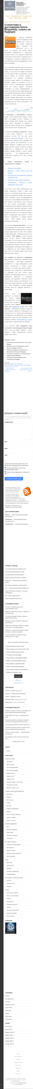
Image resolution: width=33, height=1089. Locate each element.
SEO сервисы (10, 847)
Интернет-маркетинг (12, 829)
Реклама (25, 16)
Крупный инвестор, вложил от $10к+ (15, 646)
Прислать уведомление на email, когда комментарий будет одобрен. (14, 468)
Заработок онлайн (10, 758)
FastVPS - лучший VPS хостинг (13, 690)
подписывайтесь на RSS (24, 319)
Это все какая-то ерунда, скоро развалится (17, 669)
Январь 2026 (8, 1035)
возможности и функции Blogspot (22, 365)
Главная (6, 22)
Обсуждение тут (18, 683)
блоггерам (10, 365)
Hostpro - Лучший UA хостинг (13, 696)
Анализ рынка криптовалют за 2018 (14, 571)
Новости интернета (12, 913)
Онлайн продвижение (11, 823)
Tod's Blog (9, 5)
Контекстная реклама (12, 767)
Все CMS (9, 805)
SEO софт (9, 862)
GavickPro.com (19, 1084)
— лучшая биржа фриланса (16, 524)
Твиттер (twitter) (11, 856)
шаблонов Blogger (17, 138)
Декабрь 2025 (9, 1038)
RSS (12, 507)
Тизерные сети (10, 779)
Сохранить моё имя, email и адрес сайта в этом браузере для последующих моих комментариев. (16, 464)
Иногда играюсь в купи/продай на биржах (17, 658)
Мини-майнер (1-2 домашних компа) (16, 663)
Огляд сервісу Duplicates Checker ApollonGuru (17, 724)
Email (6, 448)
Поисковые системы (12, 835)
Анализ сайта (10, 865)
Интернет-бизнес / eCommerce (15, 782)
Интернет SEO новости (13, 910)
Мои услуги (8, 1010)
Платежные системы (12, 785)
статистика (15, 366)
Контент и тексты (11, 820)
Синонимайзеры (11, 874)
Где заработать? (16, 16)
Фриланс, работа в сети (13, 788)
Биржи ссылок (10, 773)
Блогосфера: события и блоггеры (14, 877)
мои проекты (7, 366)
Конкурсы (9, 886)
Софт (6, 859)
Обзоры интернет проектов (14, 853)
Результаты (18, 680)
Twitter (20, 507)
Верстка (9, 797)
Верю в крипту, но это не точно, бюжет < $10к (18, 649)
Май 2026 (7, 1026)
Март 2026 (8, 1029)
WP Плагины (10, 800)
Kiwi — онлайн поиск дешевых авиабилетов (17, 588)
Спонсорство (8, 1019)
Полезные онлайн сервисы (14, 844)
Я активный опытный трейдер (14, 655)
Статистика (10, 838)
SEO (8, 826)
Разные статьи (10, 916)
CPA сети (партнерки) (12, 770)
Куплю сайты (18, 18)
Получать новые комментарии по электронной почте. (16, 472)
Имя (5, 441)
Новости (9, 907)
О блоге (7, 16)
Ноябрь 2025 (8, 1041)
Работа (25, 18)
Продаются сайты (10, 1004)
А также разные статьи (18, 741)
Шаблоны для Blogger (14, 168)
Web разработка (14, 22)
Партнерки (9, 761)
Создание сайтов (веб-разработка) (14, 791)
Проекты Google (11, 850)
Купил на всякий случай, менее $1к (15, 652)
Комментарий (8, 422)
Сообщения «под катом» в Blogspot (18, 180)
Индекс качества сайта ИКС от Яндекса (15, 577)
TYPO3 (8, 803)
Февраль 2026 (9, 1032)
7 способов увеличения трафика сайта (15, 569)
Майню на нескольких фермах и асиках (16, 660)
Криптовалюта (10, 764)
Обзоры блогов (11, 883)
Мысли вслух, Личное (12, 892)
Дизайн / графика (11, 817)
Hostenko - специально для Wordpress (15, 693)
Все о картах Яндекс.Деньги (12, 595)
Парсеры (9, 868)
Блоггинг (9, 880)
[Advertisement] (16, 388)
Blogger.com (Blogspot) (24, 22)
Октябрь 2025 (9, 1044)
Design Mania (8, 702)
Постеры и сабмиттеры (13, 871)
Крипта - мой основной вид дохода (15, 666)
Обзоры (9, 898)
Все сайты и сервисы (11, 841)
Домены (9, 811)
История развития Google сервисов (14, 574)
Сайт (5, 455)
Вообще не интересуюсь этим (14, 672)
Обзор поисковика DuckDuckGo (13, 598)
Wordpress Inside (9, 699)
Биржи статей (10, 776)
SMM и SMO (10, 832)
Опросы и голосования (13, 895)
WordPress (15, 306)
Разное (7, 890)
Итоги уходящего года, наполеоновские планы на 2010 (25, 370)
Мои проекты (10, 901)
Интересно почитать (12, 904)
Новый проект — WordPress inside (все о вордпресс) (10, 370)
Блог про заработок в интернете (21, 4)
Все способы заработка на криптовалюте (16, 585)
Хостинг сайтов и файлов (13, 814)
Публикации (8, 1016)
